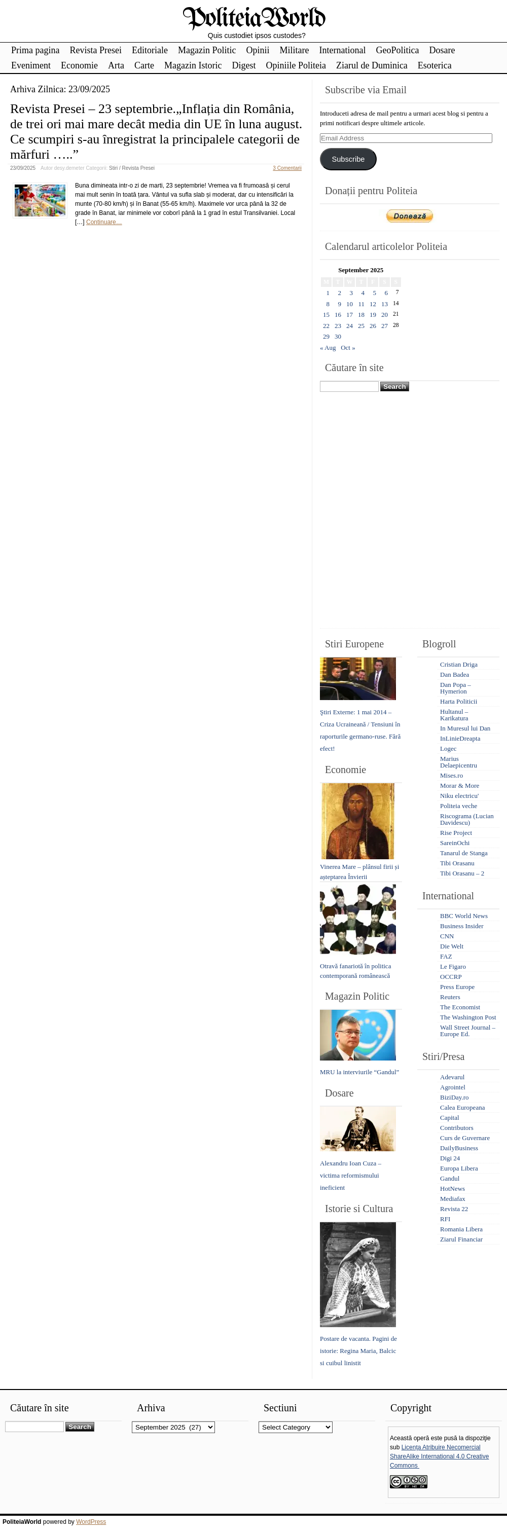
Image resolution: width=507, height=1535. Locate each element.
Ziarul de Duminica (372, 65)
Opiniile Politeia (296, 65)
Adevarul (452, 1077)
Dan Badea (454, 674)
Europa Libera (459, 1168)
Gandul (449, 1178)
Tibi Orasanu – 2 (462, 873)
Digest (244, 65)
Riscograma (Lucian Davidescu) (467, 819)
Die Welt (451, 946)
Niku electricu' (459, 795)
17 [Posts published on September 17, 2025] (349, 314)
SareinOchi (454, 843)
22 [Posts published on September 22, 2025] (326, 326)
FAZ (446, 956)
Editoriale (150, 50)
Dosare (442, 50)
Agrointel (452, 1087)
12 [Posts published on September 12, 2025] (373, 304)
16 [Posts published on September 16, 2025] (338, 314)
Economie (79, 65)
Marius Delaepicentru (458, 762)
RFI (445, 1219)
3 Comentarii (287, 168)
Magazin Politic (207, 50)
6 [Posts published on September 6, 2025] (386, 293)
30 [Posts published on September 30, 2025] (338, 336)
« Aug (328, 347)
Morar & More (459, 785)
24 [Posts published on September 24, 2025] (349, 326)
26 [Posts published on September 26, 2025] (373, 326)
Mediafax (452, 1198)
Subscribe (348, 159)
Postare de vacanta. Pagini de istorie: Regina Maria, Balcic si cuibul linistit (358, 1351)
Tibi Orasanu (457, 863)
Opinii (257, 50)
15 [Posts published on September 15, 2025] (326, 314)
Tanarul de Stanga (464, 853)
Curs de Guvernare (465, 1138)
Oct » (348, 347)
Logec (448, 748)
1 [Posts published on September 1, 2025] (328, 293)
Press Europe (457, 987)
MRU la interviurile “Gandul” (359, 1072)
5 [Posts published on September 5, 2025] (375, 293)
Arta (116, 65)
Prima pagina (35, 50)
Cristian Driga (459, 664)
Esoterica (435, 65)
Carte (144, 65)
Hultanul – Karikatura (454, 715)
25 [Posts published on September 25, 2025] (361, 326)
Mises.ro (451, 775)
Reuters (450, 997)
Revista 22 (454, 1209)
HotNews (452, 1188)
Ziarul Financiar (461, 1239)
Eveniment (31, 65)
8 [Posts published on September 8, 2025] (328, 304)
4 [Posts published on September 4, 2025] (363, 293)
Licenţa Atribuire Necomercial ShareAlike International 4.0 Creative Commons (439, 1456)
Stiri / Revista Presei (132, 168)
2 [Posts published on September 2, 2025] (340, 293)
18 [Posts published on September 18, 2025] (361, 314)
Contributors (457, 1127)
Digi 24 (450, 1158)
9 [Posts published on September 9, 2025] (340, 304)
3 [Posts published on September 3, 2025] (351, 293)
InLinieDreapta (460, 738)
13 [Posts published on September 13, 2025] (384, 304)
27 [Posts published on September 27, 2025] (384, 326)
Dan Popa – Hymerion (455, 688)
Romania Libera (461, 1229)
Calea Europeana (462, 1107)
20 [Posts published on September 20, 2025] (384, 314)
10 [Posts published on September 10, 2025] (349, 304)
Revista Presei (95, 50)
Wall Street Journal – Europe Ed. (467, 1031)
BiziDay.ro (454, 1097)
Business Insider (462, 926)
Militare (294, 50)
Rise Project (456, 832)
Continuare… (104, 222)
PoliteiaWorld (254, 19)
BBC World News (464, 916)
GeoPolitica (397, 50)
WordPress (91, 1521)
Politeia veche (458, 806)
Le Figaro (453, 966)
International (342, 50)
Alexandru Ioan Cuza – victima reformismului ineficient (350, 1175)
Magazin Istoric (193, 65)
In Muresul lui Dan (465, 728)
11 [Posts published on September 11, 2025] (361, 304)
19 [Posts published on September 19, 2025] (373, 314)
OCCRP (451, 976)
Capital (449, 1117)
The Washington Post (468, 1017)
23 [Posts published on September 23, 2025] (338, 326)
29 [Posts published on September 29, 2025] (326, 336)
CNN (447, 936)
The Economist (460, 1007)
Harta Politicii (458, 701)
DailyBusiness (459, 1148)
